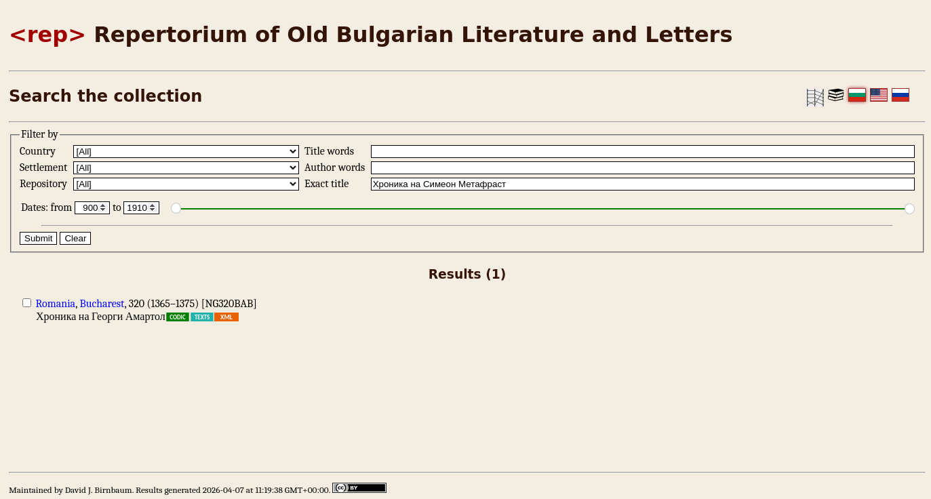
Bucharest (101, 304)
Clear (75, 238)
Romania (56, 304)
